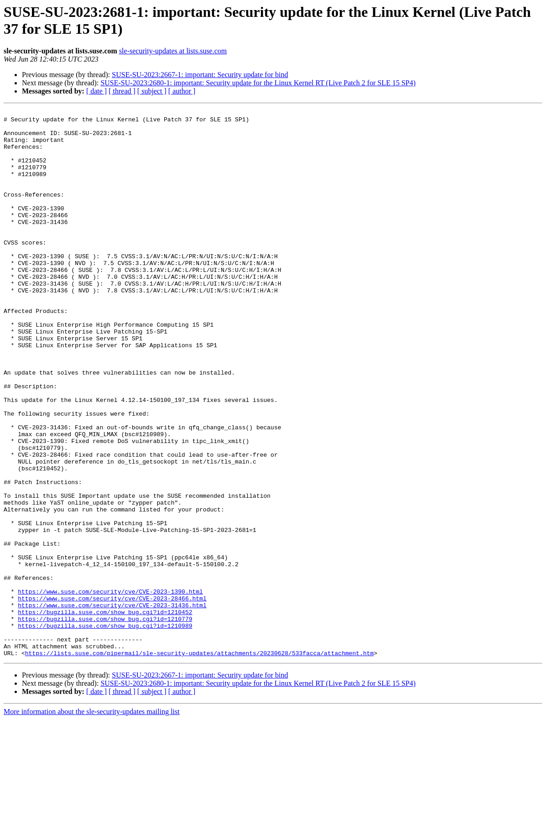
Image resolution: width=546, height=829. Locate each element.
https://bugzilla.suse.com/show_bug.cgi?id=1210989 (105, 729)
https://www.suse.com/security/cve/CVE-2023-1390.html (110, 688)
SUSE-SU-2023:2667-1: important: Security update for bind (200, 74)
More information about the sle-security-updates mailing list (92, 821)
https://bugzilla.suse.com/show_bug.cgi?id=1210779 (105, 721)
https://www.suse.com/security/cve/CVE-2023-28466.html (112, 697)
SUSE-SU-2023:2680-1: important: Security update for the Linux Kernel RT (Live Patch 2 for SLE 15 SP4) (258, 83)
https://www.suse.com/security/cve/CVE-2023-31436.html (112, 705)
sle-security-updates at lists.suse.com (173, 51)
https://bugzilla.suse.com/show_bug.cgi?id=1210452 (105, 713)
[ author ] (182, 91)
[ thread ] (122, 91)
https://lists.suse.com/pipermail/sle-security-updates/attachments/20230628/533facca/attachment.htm (199, 762)
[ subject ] (151, 91)
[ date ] (96, 91)
